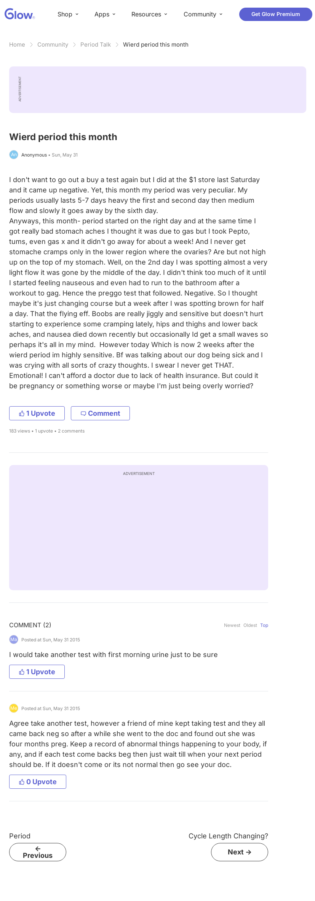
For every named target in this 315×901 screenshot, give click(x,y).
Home (17, 44)
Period (19, 836)
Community (52, 44)
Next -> (240, 852)
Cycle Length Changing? (228, 836)
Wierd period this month (156, 44)
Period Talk (95, 44)
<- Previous (38, 851)
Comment (100, 413)
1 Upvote (37, 413)
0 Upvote (38, 782)
